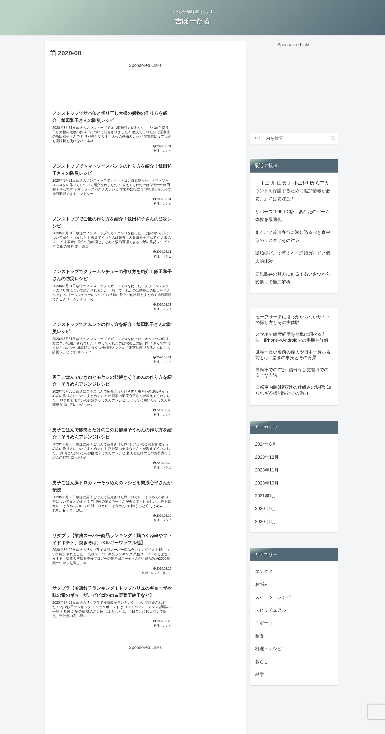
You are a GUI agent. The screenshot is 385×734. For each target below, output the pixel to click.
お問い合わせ (150, 718)
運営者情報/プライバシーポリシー (192, 718)
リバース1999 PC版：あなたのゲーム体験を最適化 (292, 215)
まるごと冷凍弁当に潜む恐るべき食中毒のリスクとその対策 (292, 236)
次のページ (145, 491)
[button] (333, 138)
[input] (294, 138)
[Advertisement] (145, 81)
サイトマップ (234, 718)
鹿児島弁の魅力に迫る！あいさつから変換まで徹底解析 (292, 278)
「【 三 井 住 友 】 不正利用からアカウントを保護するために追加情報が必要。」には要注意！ (292, 190)
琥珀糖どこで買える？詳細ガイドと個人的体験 (292, 257)
